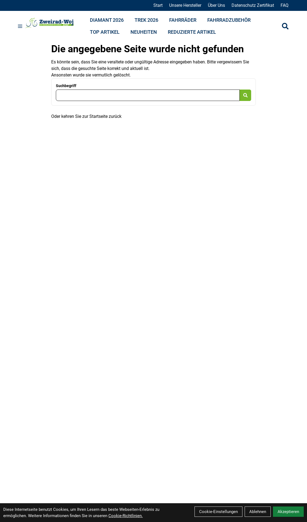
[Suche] (285, 26)
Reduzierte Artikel (192, 32)
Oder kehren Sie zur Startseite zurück (86, 116)
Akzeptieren (288, 511)
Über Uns (216, 5)
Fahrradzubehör (229, 20)
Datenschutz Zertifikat (253, 5)
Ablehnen (257, 511)
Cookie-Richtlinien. (125, 515)
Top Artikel (105, 32)
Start (158, 5)
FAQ (284, 5)
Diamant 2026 (107, 20)
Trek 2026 (146, 20)
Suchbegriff (66, 86)
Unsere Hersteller (185, 5)
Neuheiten (143, 32)
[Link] (20, 26)
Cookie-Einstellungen (218, 511)
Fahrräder (182, 20)
